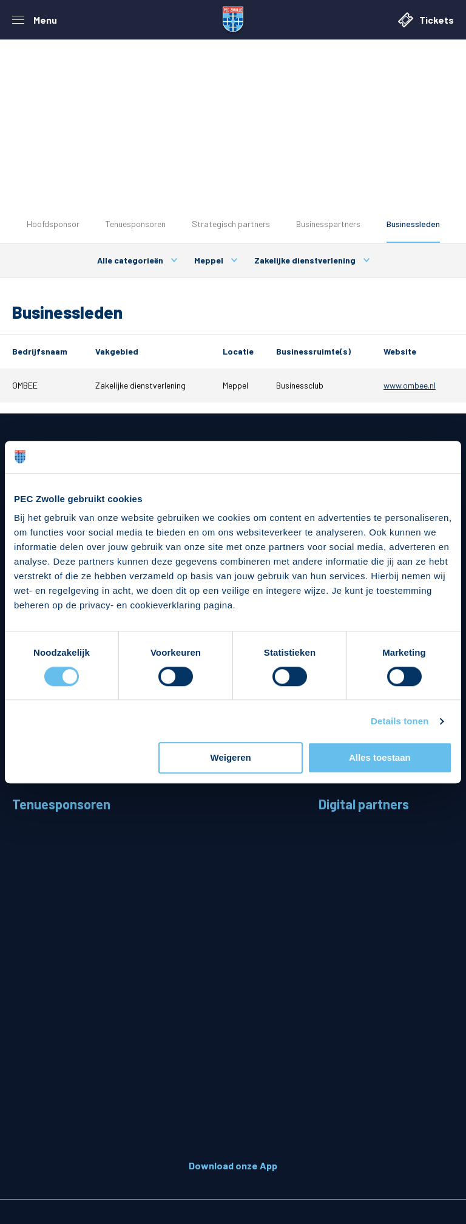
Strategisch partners (231, 224)
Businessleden (413, 224)
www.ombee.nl (409, 385)
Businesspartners (328, 224)
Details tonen (399, 721)
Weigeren (231, 758)
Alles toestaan (380, 758)
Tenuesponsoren (136, 224)
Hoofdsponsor (53, 224)
